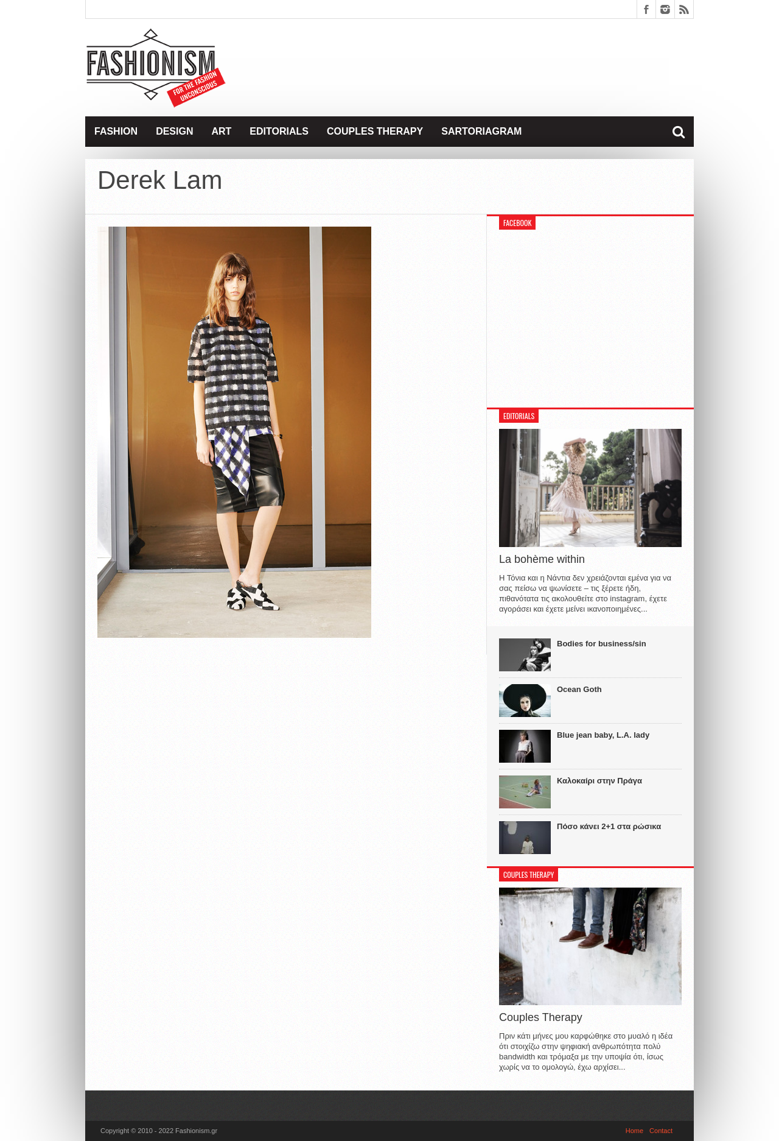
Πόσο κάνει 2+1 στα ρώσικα (609, 826)
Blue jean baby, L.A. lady (603, 735)
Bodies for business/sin (601, 643)
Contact (660, 1130)
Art (221, 131)
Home (634, 1130)
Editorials (279, 131)
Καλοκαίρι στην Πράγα (599, 780)
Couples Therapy (375, 131)
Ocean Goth (579, 689)
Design (174, 131)
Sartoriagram (481, 131)
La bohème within (542, 559)
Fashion (116, 131)
